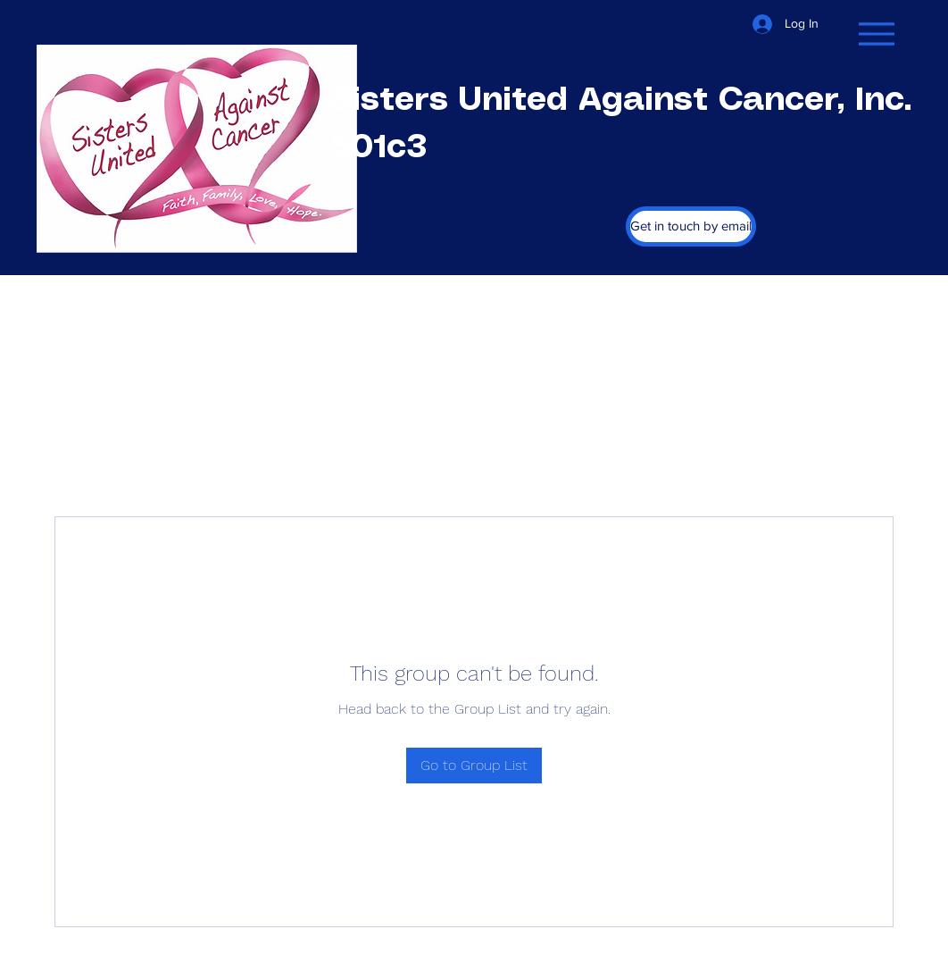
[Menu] (876, 33)
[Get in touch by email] (691, 226)
